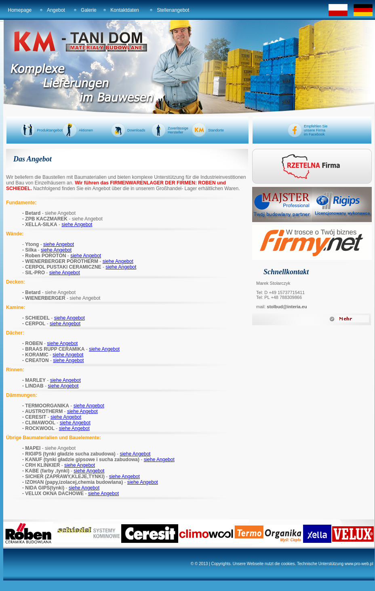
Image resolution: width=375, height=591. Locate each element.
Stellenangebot (173, 10)
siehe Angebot (76, 224)
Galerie (89, 10)
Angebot (56, 10)
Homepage (20, 10)
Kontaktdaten (124, 10)
